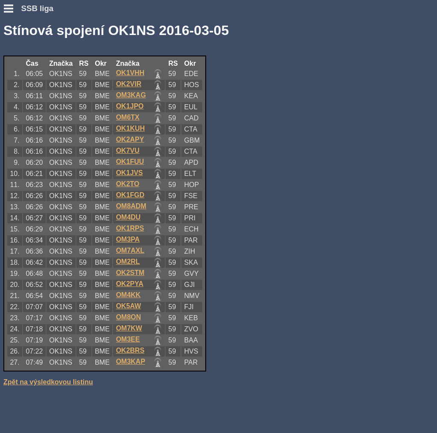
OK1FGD (130, 195)
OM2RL (128, 261)
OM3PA (128, 239)
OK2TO (128, 183)
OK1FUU (130, 161)
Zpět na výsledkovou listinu (48, 382)
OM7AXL (130, 250)
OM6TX (128, 117)
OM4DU (128, 217)
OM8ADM (131, 206)
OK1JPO (130, 106)
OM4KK (128, 294)
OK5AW (128, 306)
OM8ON (128, 317)
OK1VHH (130, 72)
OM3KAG (131, 95)
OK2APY (130, 139)
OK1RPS (130, 228)
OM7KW (129, 328)
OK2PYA (129, 283)
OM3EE (128, 339)
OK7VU (128, 150)
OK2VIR (129, 84)
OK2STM (130, 272)
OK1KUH (130, 128)
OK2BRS (130, 350)
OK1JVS (129, 172)
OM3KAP (130, 361)
